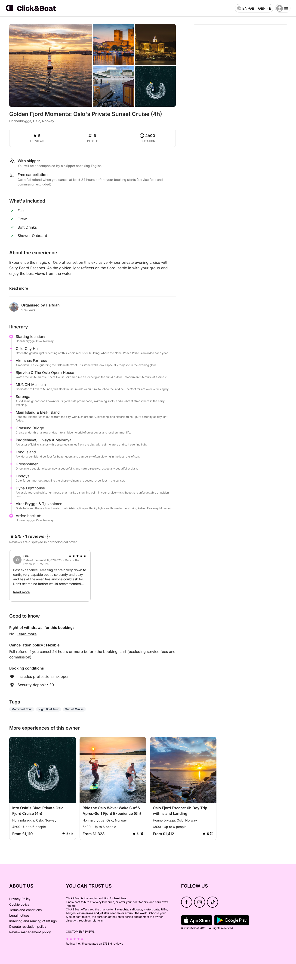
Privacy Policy (20, 899)
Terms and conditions (25, 910)
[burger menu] (282, 8)
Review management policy (30, 932)
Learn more (27, 634)
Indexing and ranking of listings (33, 921)
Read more (18, 288)
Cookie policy (19, 904)
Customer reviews (80, 931)
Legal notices (19, 915)
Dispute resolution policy (27, 926)
